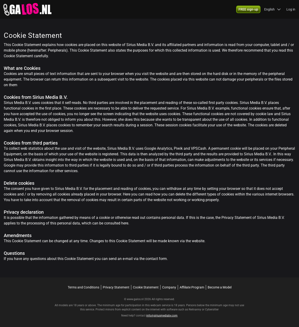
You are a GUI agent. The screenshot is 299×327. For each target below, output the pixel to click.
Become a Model (219, 287)
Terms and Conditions (83, 287)
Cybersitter (212, 309)
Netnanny (195, 309)
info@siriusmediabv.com (162, 315)
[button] (272, 9)
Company (169, 287)
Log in (290, 9)
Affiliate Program (192, 287)
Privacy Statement (116, 287)
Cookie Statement (146, 287)
